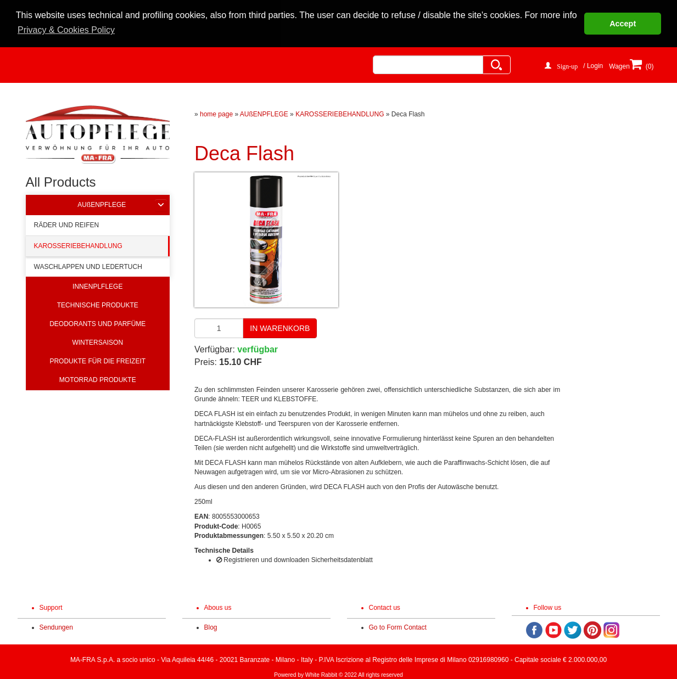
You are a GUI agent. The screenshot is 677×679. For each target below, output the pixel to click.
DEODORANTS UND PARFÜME (97, 323)
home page (216, 113)
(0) (639, 68)
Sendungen (56, 627)
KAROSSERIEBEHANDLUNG (78, 245)
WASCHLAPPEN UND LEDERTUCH (88, 266)
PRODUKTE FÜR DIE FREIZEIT (97, 360)
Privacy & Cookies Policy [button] (66, 30)
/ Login (593, 65)
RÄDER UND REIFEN (66, 224)
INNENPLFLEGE (97, 285)
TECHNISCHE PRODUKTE (97, 304)
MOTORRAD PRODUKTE (97, 379)
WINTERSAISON (97, 341)
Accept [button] (622, 23)
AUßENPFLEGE (101, 203)
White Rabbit (321, 674)
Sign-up (567, 64)
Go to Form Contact (398, 627)
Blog (210, 627)
